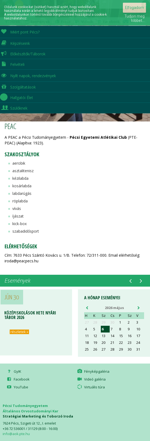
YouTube (17, 387)
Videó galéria (91, 379)
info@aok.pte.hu (16, 433)
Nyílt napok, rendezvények (28, 75)
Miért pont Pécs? (20, 31)
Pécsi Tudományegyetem (25, 405)
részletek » (19, 332)
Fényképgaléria (93, 371)
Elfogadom (134, 7)
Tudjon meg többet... (134, 18)
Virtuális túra (91, 387)
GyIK (13, 371)
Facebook (17, 379)
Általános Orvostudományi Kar (30, 411)
